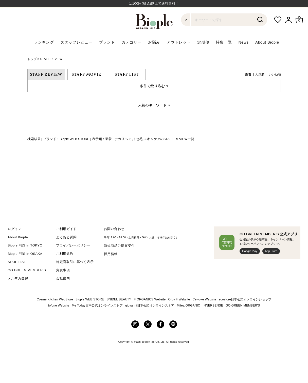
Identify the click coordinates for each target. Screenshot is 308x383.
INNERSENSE (213, 318)
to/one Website (58, 318)
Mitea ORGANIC (188, 318)
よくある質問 (66, 250)
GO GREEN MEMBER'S (243, 318)
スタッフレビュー (77, 55)
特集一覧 (224, 55)
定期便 (203, 55)
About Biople (267, 55)
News (243, 55)
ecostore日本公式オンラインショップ (245, 312)
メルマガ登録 (18, 292)
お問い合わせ (114, 242)
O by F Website (179, 312)
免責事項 (63, 283)
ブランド (107, 55)
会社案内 (63, 292)
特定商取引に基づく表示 (75, 275)
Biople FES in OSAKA (25, 267)
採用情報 (111, 267)
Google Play (249, 264)
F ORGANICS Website (150, 312)
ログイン (14, 242)
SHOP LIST (17, 275)
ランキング (44, 55)
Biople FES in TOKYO (25, 259)
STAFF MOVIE (86, 88)
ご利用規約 (64, 267)
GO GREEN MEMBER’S (27, 283)
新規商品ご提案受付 (119, 259)
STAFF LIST (127, 88)
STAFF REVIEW (51, 72)
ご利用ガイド (66, 242)
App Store (271, 264)
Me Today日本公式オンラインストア (97, 318)
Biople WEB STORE (90, 312)
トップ (32, 72)
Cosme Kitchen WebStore (55, 312)
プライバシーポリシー (73, 259)
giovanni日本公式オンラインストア (149, 318)
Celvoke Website (204, 312)
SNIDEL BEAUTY (118, 312)
